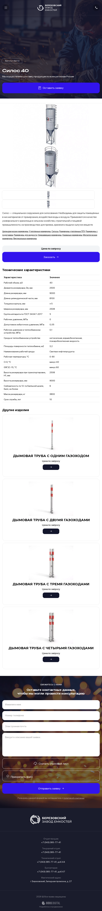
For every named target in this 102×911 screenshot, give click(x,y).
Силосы (12, 61)
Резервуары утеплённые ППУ (72, 231)
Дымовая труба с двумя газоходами (51, 520)
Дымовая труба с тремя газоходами (51, 584)
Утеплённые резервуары (40, 231)
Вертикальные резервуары (25, 238)
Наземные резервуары (72, 235)
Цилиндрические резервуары (15, 231)
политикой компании (74, 798)
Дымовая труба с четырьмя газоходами (51, 648)
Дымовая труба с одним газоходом (51, 456)
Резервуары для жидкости (25, 235)
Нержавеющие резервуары (50, 235)
